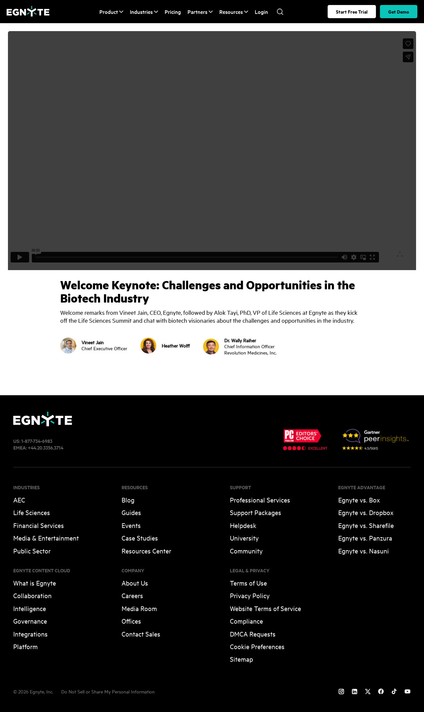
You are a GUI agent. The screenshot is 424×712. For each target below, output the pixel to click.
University (244, 538)
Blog (128, 500)
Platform (25, 646)
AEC (19, 500)
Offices (131, 621)
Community (246, 550)
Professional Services (260, 500)
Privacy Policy (250, 595)
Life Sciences (31, 512)
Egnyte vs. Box (359, 500)
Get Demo (398, 11)
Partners (200, 11)
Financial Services (38, 525)
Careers (132, 595)
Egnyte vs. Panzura (365, 538)
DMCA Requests (253, 634)
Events (131, 525)
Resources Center (146, 550)
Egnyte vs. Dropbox (366, 512)
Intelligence (29, 608)
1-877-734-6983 (36, 440)
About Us (135, 583)
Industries (144, 11)
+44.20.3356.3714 (45, 447)
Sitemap (241, 659)
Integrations (30, 634)
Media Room (139, 608)
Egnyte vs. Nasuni (363, 550)
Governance (30, 621)
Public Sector (32, 550)
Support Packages (255, 512)
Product (111, 11)
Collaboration (32, 595)
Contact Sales (141, 634)
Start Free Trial (352, 11)
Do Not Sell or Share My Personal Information (108, 691)
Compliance (246, 621)
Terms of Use (248, 583)
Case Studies (140, 538)
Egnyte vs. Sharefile (366, 525)
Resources (233, 11)
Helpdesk (243, 525)
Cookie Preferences (257, 646)
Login (261, 12)
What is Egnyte (34, 583)
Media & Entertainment (46, 538)
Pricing (173, 12)
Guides (131, 512)
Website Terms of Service (265, 608)
